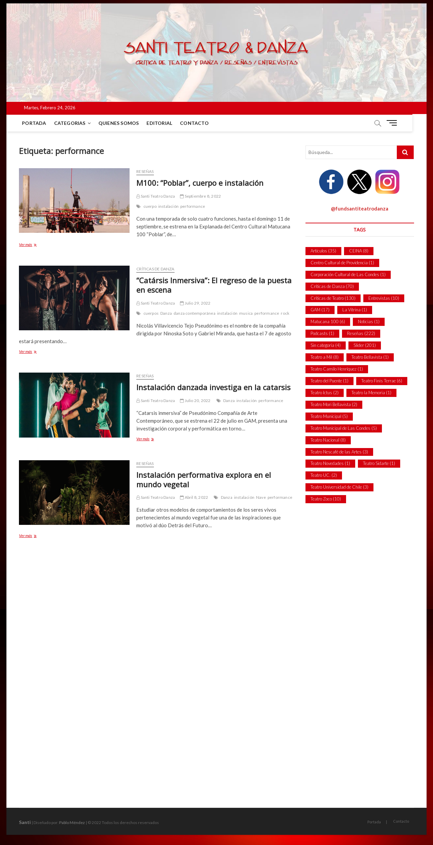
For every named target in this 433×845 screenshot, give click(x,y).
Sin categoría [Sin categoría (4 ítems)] (326, 345)
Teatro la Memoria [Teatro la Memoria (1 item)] (371, 392)
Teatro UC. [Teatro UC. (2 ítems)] (324, 475)
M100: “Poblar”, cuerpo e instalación (200, 183)
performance (192, 206)
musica (246, 313)
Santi (25, 822)
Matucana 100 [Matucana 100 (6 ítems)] (328, 321)
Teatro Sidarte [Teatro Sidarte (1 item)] (379, 463)
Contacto (194, 123)
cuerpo (150, 206)
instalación (168, 206)
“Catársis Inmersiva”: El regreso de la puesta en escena (214, 285)
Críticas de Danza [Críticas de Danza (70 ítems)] (332, 286)
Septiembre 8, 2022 (200, 196)
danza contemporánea (194, 313)
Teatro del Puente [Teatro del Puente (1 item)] (329, 380)
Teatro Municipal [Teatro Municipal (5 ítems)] (329, 416)
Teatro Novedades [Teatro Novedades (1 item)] (330, 463)
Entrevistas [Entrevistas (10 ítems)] (383, 298)
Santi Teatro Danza (155, 196)
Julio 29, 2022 (195, 303)
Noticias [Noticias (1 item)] (369, 321)
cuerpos (151, 313)
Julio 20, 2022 (195, 400)
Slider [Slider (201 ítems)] (365, 345)
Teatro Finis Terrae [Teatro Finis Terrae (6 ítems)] (381, 380)
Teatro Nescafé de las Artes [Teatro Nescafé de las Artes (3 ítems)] (339, 451)
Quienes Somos (119, 123)
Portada (34, 123)
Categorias (70, 123)
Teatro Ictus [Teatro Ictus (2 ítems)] (325, 392)
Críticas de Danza (155, 268)
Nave (261, 497)
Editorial (160, 123)
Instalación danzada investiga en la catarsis (213, 387)
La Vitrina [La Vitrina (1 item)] (354, 309)
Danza (166, 313)
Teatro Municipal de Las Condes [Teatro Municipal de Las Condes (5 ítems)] (344, 428)
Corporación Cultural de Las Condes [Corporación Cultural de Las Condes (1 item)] (348, 274)
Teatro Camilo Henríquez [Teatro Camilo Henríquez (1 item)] (337, 369)
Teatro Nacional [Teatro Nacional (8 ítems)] (328, 440)
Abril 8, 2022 (194, 497)
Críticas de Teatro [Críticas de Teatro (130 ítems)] (333, 298)
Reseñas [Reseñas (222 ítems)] (361, 333)
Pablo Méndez (72, 822)
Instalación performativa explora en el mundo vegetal (203, 479)
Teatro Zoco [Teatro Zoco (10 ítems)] (326, 499)
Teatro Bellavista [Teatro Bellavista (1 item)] (370, 357)
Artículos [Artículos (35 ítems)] (323, 250)
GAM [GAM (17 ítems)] (320, 309)
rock (285, 313)
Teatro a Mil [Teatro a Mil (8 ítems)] (325, 357)
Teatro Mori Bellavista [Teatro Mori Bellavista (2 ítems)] (334, 404)
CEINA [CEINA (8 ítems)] (358, 250)
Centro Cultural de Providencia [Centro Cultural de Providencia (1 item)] (342, 262)
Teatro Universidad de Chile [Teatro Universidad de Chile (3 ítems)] (339, 487)
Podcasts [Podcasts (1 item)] (322, 333)
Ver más (34, 245)
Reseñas (145, 171)
